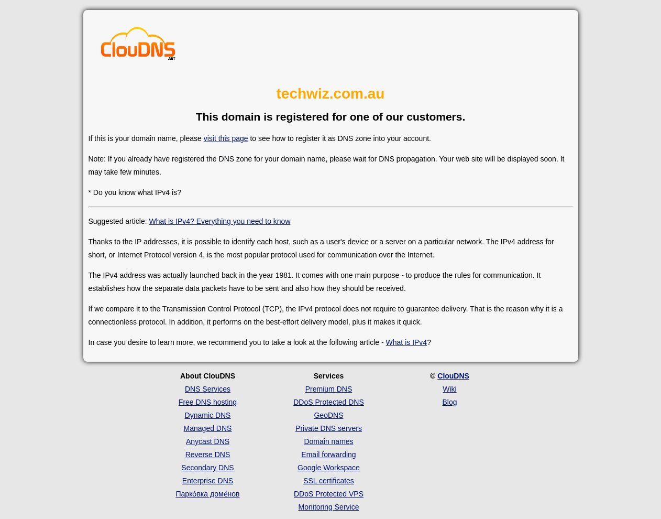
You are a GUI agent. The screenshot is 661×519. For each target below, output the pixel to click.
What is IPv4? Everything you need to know (219, 221)
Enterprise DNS (207, 481)
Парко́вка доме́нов (208, 494)
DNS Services (207, 389)
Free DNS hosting (208, 402)
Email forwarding (328, 454)
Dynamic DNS (208, 415)
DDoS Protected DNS (328, 402)
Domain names (328, 441)
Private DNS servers (328, 428)
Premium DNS (328, 389)
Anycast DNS (207, 441)
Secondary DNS (207, 467)
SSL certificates (328, 481)
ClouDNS (453, 376)
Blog (449, 402)
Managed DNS (208, 428)
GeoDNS (328, 415)
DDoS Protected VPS (328, 494)
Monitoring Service (329, 507)
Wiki (449, 389)
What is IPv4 (406, 342)
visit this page (226, 138)
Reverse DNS (207, 454)
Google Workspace (329, 467)
